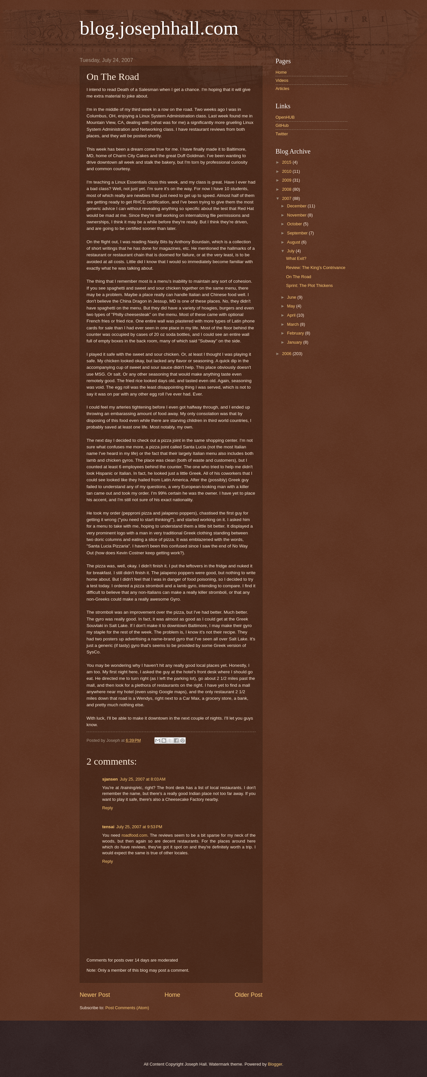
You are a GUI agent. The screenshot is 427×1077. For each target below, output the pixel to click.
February (296, 333)
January (295, 342)
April (291, 315)
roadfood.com (134, 835)
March (293, 324)
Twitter (282, 133)
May (291, 306)
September (298, 233)
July (291, 250)
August (294, 242)
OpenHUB (285, 117)
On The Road (298, 276)
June (292, 297)
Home (172, 995)
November (297, 215)
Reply (107, 807)
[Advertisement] (154, 1040)
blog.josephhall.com (159, 28)
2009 (287, 180)
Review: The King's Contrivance (315, 267)
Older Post (248, 995)
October (295, 223)
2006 (287, 353)
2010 (287, 171)
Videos (282, 80)
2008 (287, 189)
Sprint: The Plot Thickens (309, 285)
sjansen (110, 779)
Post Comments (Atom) (127, 1007)
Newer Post (95, 995)
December (297, 205)
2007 (287, 198)
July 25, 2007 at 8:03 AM (143, 779)
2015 (287, 162)
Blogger (275, 1064)
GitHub (282, 125)
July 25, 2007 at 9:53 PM (139, 826)
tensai (108, 826)
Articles (282, 88)
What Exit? (296, 258)
